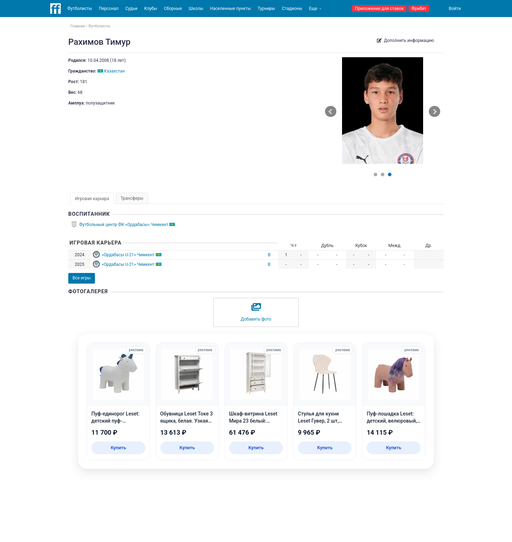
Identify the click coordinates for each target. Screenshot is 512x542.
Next (434, 111)
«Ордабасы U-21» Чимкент (128, 254)
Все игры (82, 277)
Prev (330, 111)
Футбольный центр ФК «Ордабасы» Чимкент (124, 224)
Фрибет (418, 8)
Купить (118, 447)
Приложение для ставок (379, 8)
